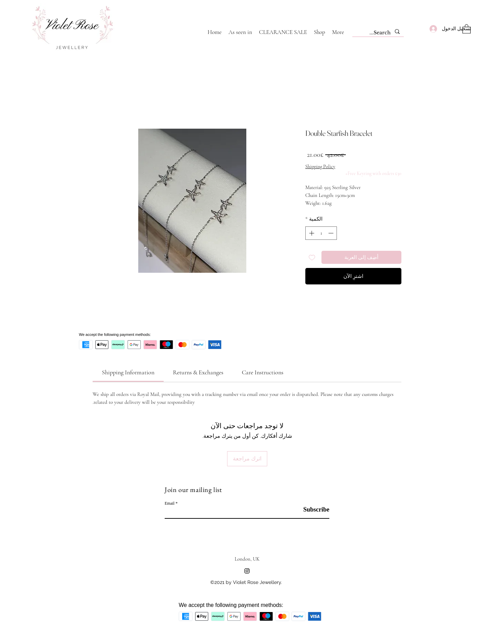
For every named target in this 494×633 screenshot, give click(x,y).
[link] (128, 372)
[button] (466, 29)
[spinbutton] (321, 233)
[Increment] (311, 233)
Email (170, 503)
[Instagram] (247, 570)
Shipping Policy (320, 166)
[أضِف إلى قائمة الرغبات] (312, 257)
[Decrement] (331, 233)
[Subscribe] (312, 510)
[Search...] (379, 33)
